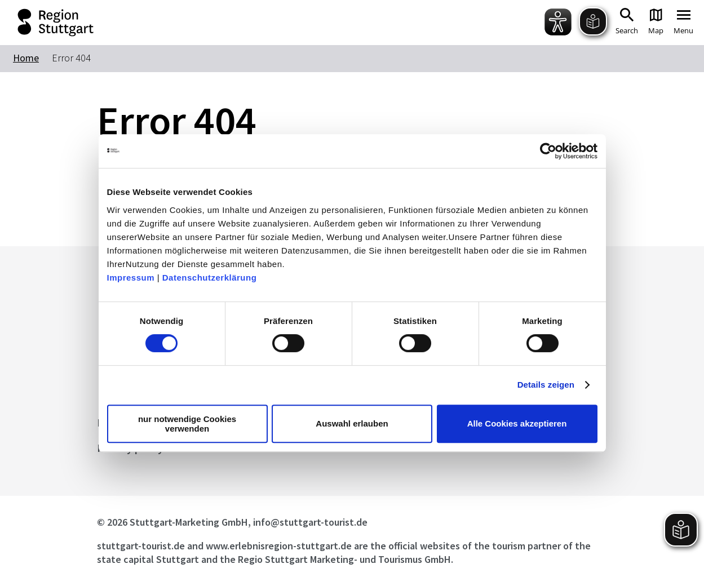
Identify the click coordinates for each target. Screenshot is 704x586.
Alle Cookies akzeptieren (517, 423)
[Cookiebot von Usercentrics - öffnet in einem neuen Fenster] (548, 151)
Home (26, 57)
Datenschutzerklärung (209, 277)
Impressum (131, 277)
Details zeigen (545, 384)
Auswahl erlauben (352, 423)
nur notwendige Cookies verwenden (187, 423)
